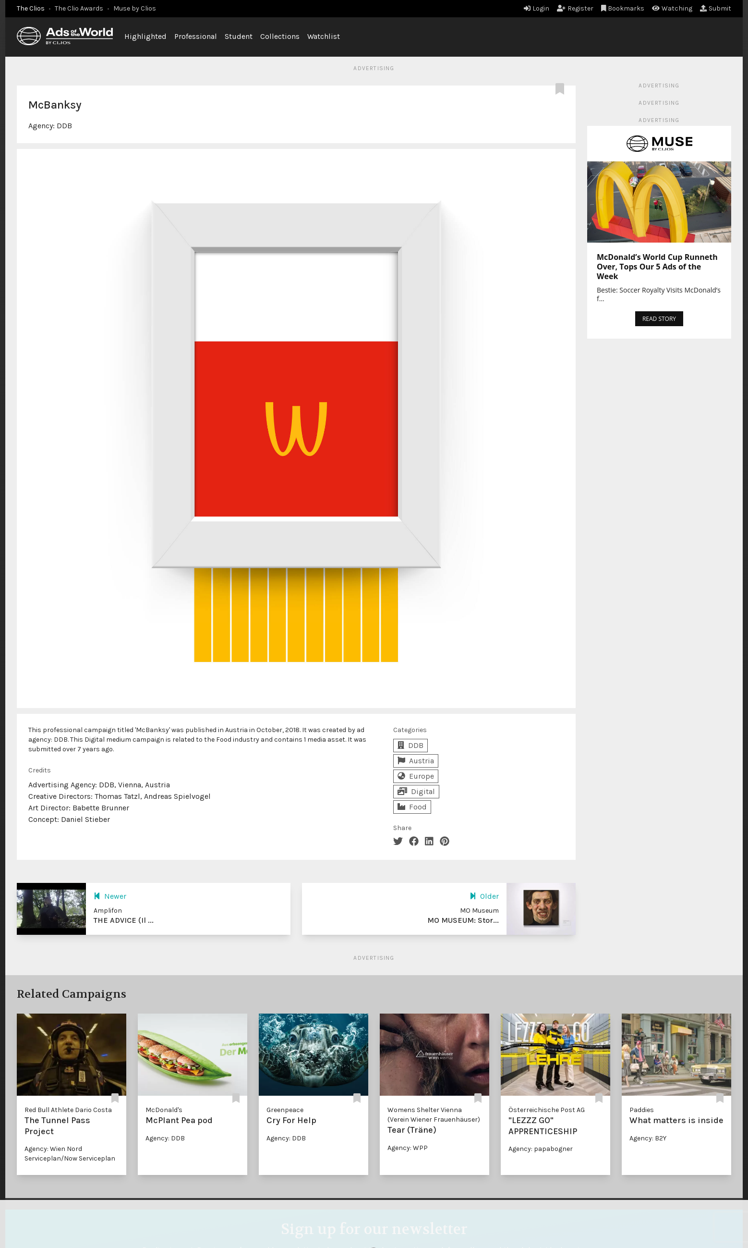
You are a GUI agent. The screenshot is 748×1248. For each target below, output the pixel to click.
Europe (416, 776)
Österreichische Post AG (546, 1110)
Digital (416, 791)
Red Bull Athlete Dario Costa (68, 1110)
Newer (110, 896)
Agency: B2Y (647, 1138)
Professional (195, 36)
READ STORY (659, 319)
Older (484, 896)
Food (412, 806)
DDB (64, 125)
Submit (715, 8)
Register (575, 8)
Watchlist (323, 36)
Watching (672, 8)
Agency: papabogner (540, 1149)
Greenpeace (284, 1110)
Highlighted (145, 36)
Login (536, 8)
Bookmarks (623, 8)
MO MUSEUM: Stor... (463, 920)
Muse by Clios (134, 8)
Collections (280, 36)
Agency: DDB (165, 1138)
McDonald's (163, 1110)
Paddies (641, 1110)
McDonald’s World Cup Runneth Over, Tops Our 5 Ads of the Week (657, 266)
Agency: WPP (407, 1148)
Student (239, 36)
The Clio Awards (79, 8)
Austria (416, 760)
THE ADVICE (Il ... (124, 920)
